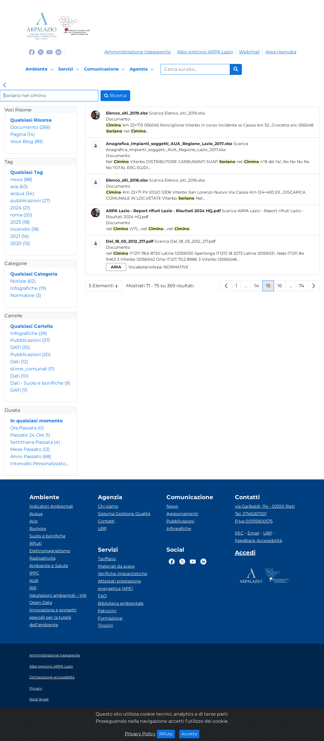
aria (19, 186)
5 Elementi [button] (105, 287)
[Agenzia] (142, 69)
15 (270, 287)
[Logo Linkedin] (58, 51)
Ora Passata (27, 428)
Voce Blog (26, 141)
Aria (33, 521)
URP (102, 528)
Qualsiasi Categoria (33, 274)
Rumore (37, 528)
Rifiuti (35, 543)
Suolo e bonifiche (47, 536)
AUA (33, 580)
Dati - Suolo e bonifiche (40, 383)
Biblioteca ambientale (121, 603)
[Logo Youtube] (49, 51)
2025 (20, 222)
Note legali (39, 699)
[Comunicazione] (105, 69)
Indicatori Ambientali (51, 506)
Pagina (22, 134)
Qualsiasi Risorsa (31, 120)
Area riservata (280, 52)
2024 (20, 207)
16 (281, 287)
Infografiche (28, 288)
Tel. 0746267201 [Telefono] (251, 513)
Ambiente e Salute (48, 565)
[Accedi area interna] (245, 553)
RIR (32, 588)
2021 (19, 236)
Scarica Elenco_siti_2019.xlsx (177, 113)
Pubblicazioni (30, 340)
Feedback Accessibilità (258, 540)
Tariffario (107, 558)
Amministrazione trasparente (137, 52)
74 (303, 287)
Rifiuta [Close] (167, 733)
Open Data (40, 602)
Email (253, 533)
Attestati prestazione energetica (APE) (119, 585)
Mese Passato (30, 449)
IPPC (34, 573)
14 (258, 287)
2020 (20, 243)
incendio (24, 229)
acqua (22, 193)
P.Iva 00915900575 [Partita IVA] (254, 521)
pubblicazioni (30, 200)
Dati (19, 361)
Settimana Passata (35, 442)
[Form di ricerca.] (195, 69)
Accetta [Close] (191, 733)
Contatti (106, 521)
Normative (25, 295)
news (21, 179)
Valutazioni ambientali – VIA (57, 595)
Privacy (35, 688)
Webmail (249, 52)
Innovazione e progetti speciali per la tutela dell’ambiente (53, 617)
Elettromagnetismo (49, 550)
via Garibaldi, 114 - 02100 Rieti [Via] (265, 506)
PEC (239, 533)
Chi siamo (108, 506)
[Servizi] (69, 69)
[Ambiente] (40, 69)
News (172, 506)
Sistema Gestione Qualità (124, 513)
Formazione (110, 618)
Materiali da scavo (116, 566)
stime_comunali (32, 368)
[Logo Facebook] (32, 51)
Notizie (23, 281)
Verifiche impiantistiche (122, 573)
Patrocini (107, 610)
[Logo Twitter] (41, 51)
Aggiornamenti (182, 513)
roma (21, 215)
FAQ (102, 596)
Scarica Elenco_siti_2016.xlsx (177, 180)
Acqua (36, 513)
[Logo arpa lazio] (41, 26)
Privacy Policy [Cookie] (140, 733)
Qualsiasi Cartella (31, 326)
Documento (30, 127)
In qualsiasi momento (36, 420)
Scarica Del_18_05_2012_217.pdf (185, 241)
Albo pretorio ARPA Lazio (205, 52)
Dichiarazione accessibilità (52, 677)
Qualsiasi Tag (26, 172)
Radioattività (42, 558)
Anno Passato (30, 456)
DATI (20, 347)
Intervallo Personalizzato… (39, 463)
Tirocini (105, 625)
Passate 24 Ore (30, 435)
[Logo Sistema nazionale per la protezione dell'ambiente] (74, 26)
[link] (4, 85)
